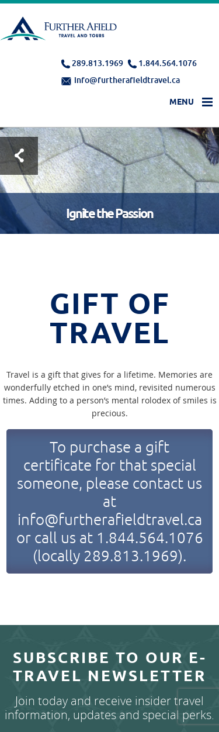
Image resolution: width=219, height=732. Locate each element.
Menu (181, 101)
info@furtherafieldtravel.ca (127, 80)
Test (19, 156)
